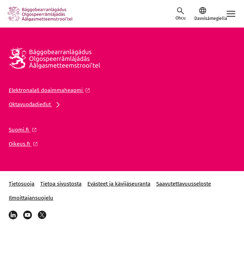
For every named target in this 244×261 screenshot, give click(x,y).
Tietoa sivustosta (61, 184)
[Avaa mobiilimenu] (231, 13)
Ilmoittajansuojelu (31, 198)
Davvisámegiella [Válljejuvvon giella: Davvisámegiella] (202, 18)
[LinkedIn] (13, 215)
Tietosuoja (21, 184)
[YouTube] (27, 215)
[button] (202, 13)
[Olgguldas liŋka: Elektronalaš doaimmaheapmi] (51, 90)
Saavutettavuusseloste (183, 184)
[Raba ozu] (180, 14)
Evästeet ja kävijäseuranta (118, 184)
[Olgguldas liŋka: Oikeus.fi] (25, 144)
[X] (42, 215)
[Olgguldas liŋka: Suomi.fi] (25, 130)
